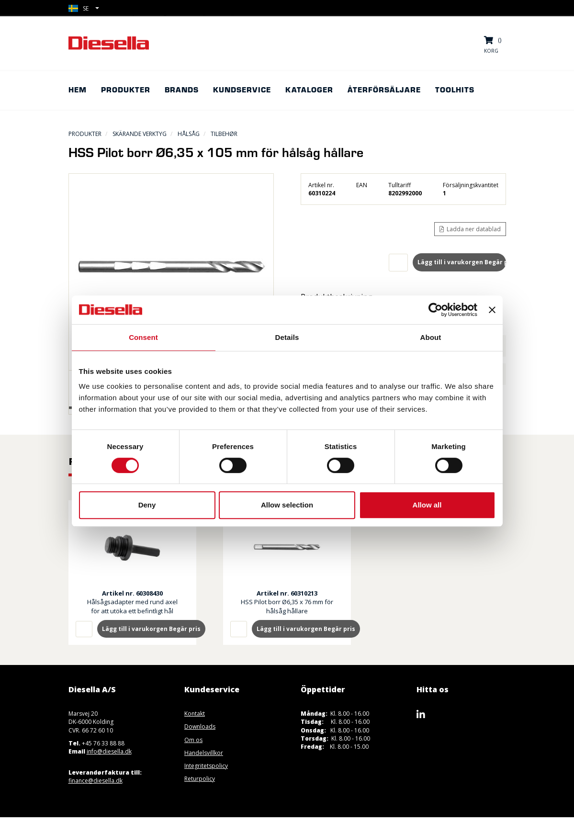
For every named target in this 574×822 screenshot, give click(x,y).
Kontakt (194, 713)
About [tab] (430, 337)
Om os (193, 740)
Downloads (199, 726)
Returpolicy (199, 779)
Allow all (427, 505)
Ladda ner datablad (470, 229)
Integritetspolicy (206, 766)
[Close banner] (492, 309)
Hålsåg (189, 134)
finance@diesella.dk (95, 781)
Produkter (84, 134)
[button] (83, 8)
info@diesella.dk (109, 751)
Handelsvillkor (203, 753)
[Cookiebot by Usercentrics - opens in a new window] (435, 310)
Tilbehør (224, 134)
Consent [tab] (143, 337)
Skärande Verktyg (140, 134)
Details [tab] (287, 337)
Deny (147, 505)
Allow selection (287, 505)
